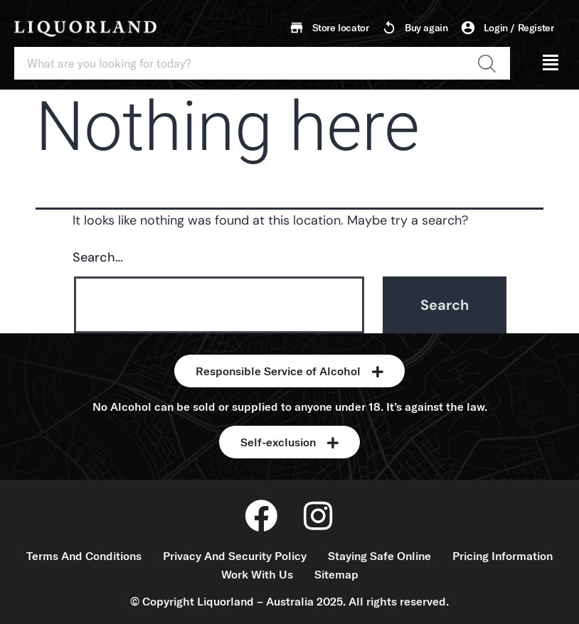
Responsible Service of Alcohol (278, 371)
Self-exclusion (278, 442)
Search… (98, 257)
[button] (550, 62)
